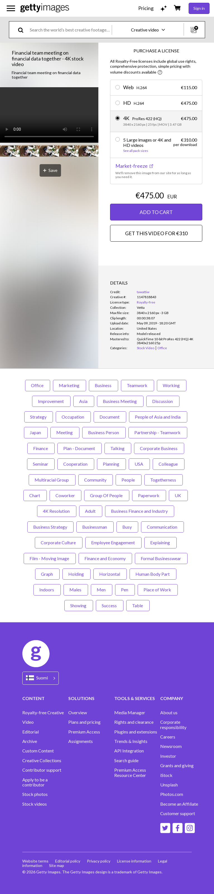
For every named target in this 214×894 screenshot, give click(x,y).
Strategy (38, 416)
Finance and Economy (105, 558)
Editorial (30, 731)
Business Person (104, 432)
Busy (127, 526)
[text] (70, 29)
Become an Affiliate (179, 803)
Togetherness (163, 479)
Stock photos (35, 794)
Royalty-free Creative (43, 712)
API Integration (129, 750)
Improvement (51, 401)
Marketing (69, 385)
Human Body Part (153, 574)
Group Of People (106, 495)
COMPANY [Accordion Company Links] (171, 698)
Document (109, 416)
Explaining (160, 542)
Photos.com (171, 794)
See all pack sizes (135, 151)
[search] (23, 29)
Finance (41, 448)
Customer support (177, 813)
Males (75, 589)
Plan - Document (79, 448)
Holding (76, 574)
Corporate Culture (59, 542)
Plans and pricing (84, 722)
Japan (36, 432)
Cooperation (75, 464)
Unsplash (169, 784)
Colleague (169, 464)
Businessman (95, 526)
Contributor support (41, 769)
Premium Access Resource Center (130, 772)
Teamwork (137, 385)
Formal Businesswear (161, 558)
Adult (90, 511)
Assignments (80, 741)
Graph (47, 574)
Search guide (126, 760)
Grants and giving (177, 765)
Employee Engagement (113, 542)
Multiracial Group (52, 479)
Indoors (47, 589)
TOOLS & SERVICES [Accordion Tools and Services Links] (134, 698)
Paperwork (149, 495)
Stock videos (34, 803)
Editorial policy (67, 861)
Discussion (163, 401)
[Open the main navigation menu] (11, 8)
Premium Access (84, 731)
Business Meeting (120, 401)
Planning (111, 464)
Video (28, 722)
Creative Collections (41, 760)
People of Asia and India (158, 416)
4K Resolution (56, 511)
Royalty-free (146, 302)
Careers (167, 736)
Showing (78, 605)
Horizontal (110, 574)
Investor (168, 756)
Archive (29, 741)
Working (172, 385)
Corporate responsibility (173, 725)
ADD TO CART (156, 212)
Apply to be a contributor (35, 782)
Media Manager (129, 712)
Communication (162, 526)
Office (37, 385)
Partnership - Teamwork (157, 432)
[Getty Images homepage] (44, 8)
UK (178, 495)
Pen (125, 589)
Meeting (65, 432)
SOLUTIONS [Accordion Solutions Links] (81, 698)
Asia (83, 401)
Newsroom (171, 746)
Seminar (41, 464)
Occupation (73, 416)
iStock (166, 775)
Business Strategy (50, 526)
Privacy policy (98, 861)
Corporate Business (159, 448)
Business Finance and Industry (139, 511)
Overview (77, 712)
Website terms (35, 861)
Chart (35, 495)
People (128, 479)
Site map (56, 865)
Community (95, 479)
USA (139, 464)
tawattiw (143, 292)
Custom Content (38, 750)
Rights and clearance (134, 722)
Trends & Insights (130, 741)
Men (101, 589)
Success (110, 605)
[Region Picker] (40, 678)
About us (168, 712)
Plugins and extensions (135, 731)
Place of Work (158, 589)
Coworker (65, 495)
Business (103, 385)
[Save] (50, 170)
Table (138, 605)
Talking (117, 448)
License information (134, 861)
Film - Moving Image (50, 558)
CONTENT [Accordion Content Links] (33, 698)
